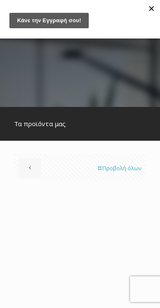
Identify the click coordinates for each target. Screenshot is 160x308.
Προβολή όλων (119, 168)
